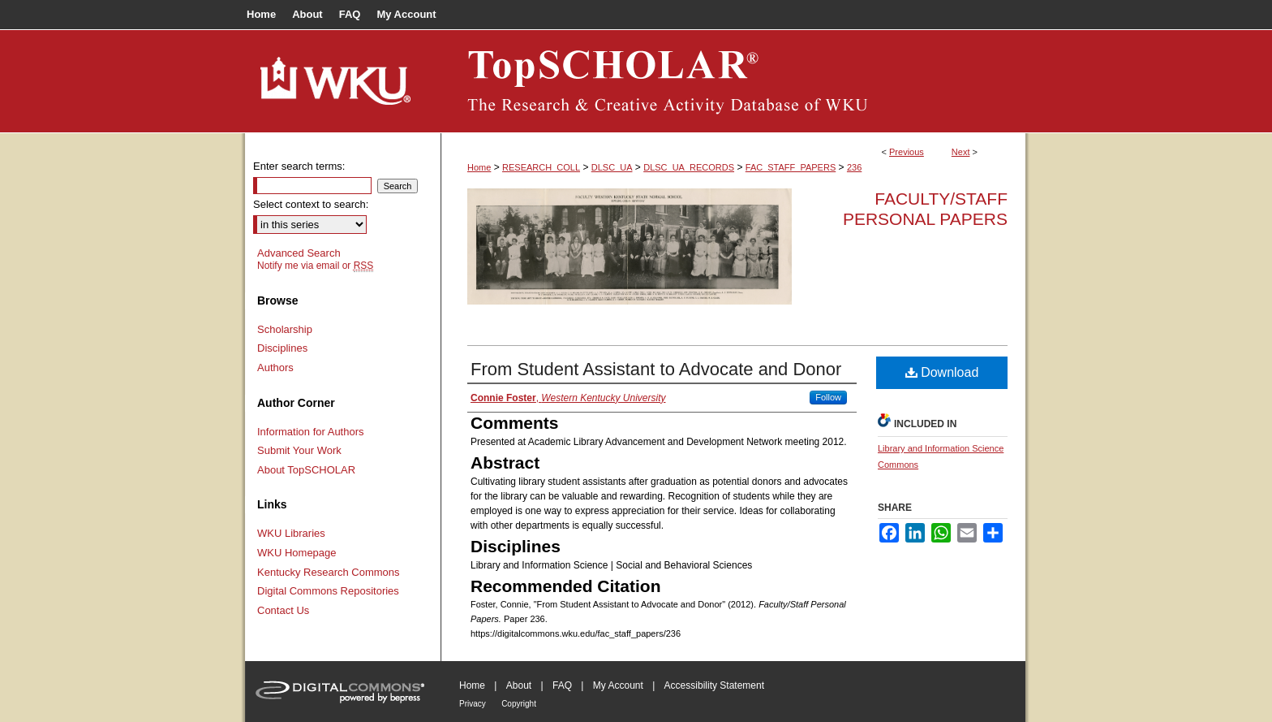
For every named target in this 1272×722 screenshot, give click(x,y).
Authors (275, 367)
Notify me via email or (315, 265)
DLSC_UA (612, 167)
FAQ (562, 685)
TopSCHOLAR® (733, 81)
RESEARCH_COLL (541, 167)
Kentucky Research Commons (328, 572)
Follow (828, 397)
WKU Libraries (291, 533)
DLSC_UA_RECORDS (688, 167)
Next (961, 152)
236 (854, 167)
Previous (906, 152)
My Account (618, 685)
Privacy (472, 703)
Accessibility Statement (714, 685)
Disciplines (282, 348)
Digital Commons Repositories (328, 591)
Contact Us (283, 610)
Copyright (518, 703)
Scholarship (284, 329)
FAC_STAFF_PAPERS (791, 167)
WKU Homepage (297, 553)
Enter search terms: (299, 166)
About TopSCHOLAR (306, 470)
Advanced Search (299, 253)
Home (479, 167)
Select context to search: (310, 204)
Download (942, 372)
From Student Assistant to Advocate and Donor (656, 369)
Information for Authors (310, 432)
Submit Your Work (299, 450)
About (518, 685)
